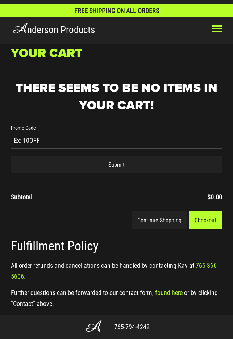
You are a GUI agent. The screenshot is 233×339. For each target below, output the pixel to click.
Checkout (205, 220)
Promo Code (23, 127)
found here (169, 292)
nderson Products (53, 29)
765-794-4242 (132, 326)
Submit (116, 164)
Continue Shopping (159, 220)
